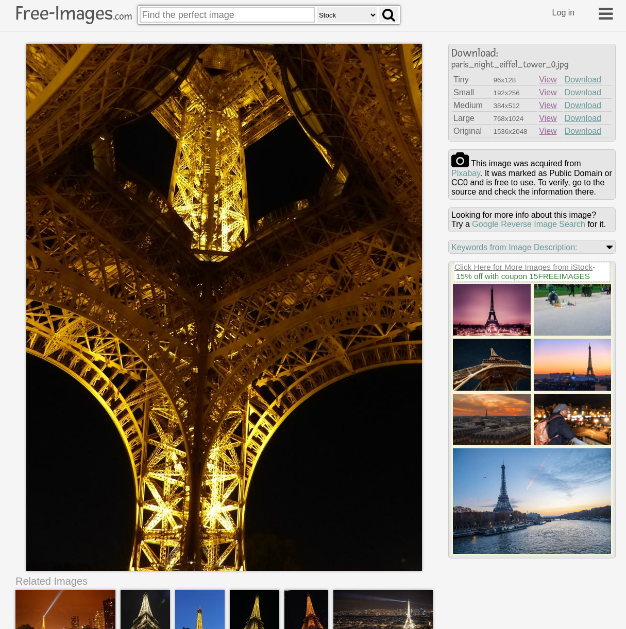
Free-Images (73, 13)
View (547, 79)
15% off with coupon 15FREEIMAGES (523, 276)
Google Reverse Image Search (528, 224)
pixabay (465, 173)
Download (583, 79)
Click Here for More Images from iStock (523, 267)
